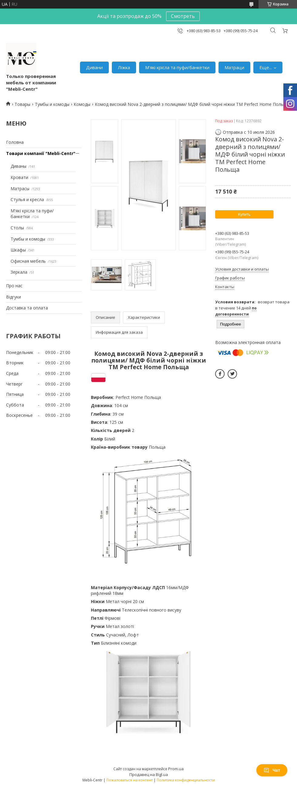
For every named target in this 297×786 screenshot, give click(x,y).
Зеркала (19, 272)
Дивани (94, 67)
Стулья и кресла (27, 199)
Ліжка (124, 67)
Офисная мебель (28, 261)
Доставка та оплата (27, 308)
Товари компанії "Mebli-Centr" (40, 153)
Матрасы (20, 188)
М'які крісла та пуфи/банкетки (177, 67)
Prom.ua (176, 768)
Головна (15, 142)
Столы (17, 228)
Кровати (19, 177)
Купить (244, 214)
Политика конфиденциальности (186, 780)
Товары (22, 104)
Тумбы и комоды (52, 104)
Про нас (14, 285)
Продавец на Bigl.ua (148, 774)
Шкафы (18, 250)
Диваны (18, 166)
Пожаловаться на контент (129, 780)
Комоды (82, 104)
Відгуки (13, 297)
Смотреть (183, 16)
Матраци (234, 67)
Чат (272, 770)
